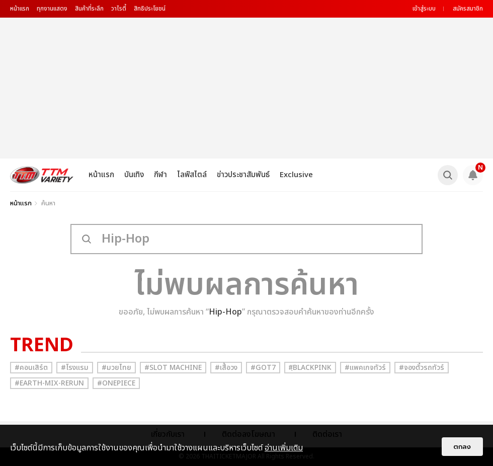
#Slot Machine (173, 367)
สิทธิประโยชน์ (150, 8)
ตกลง (462, 446)
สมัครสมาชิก (468, 8)
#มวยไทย (116, 367)
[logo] (41, 175)
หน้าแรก (19, 8)
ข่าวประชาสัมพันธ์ (243, 175)
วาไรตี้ (118, 8)
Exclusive (296, 175)
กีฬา (160, 175)
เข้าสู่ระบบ (424, 8)
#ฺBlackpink (310, 367)
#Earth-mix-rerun (49, 383)
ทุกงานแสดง (52, 8)
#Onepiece (116, 383)
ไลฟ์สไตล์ (192, 175)
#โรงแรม (75, 367)
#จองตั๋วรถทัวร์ (421, 367)
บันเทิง (134, 175)
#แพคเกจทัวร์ (365, 367)
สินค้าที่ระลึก (89, 8)
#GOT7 (263, 367)
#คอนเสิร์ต (31, 367)
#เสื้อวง (226, 367)
